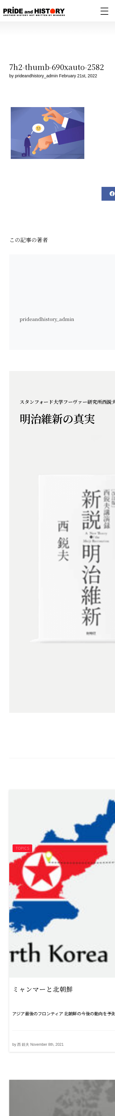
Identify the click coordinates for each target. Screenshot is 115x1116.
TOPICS (22, 848)
